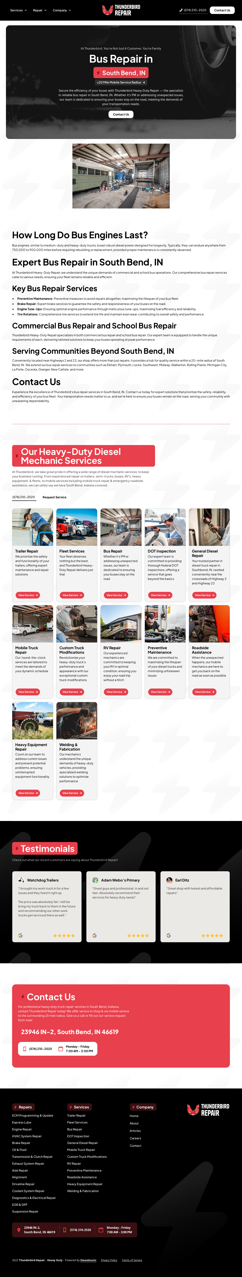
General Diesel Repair (82, 1143)
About (134, 1123)
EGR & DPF (19, 1205)
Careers (135, 1138)
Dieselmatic (88, 1260)
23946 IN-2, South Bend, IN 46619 (70, 1031)
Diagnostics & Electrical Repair (34, 1198)
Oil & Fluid (19, 1150)
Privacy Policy (109, 1260)
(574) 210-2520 (195, 10)
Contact (135, 1146)
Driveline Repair (23, 1184)
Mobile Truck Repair (81, 1150)
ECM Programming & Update (32, 1115)
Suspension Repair (25, 1211)
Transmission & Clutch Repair (32, 1157)
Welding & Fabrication (83, 1191)
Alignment (19, 1177)
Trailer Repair (76, 1115)
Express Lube (21, 1122)
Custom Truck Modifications (87, 1157)
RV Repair (74, 1163)
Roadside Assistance (82, 1177)
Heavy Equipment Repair (85, 1184)
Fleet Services (77, 1122)
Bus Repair (74, 1129)
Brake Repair (21, 1143)
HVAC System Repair (27, 1136)
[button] (18, 10)
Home (134, 1116)
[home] (121, 10)
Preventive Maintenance (84, 1170)
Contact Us (222, 10)
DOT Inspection (78, 1136)
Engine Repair (22, 1129)
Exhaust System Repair (28, 1163)
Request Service (54, 497)
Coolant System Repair (28, 1191)
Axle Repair (20, 1170)
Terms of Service (132, 1260)
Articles (135, 1131)
